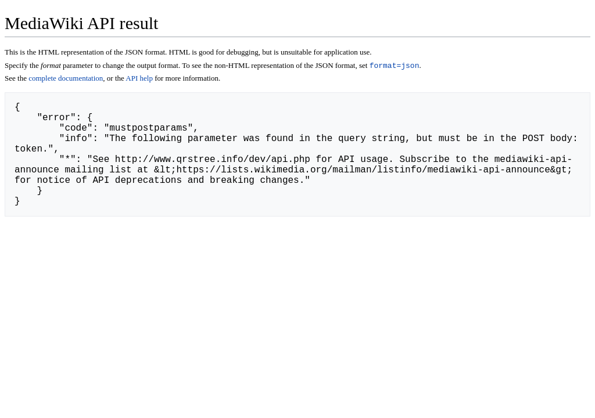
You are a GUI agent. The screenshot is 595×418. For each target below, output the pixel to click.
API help (139, 79)
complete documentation (65, 79)
